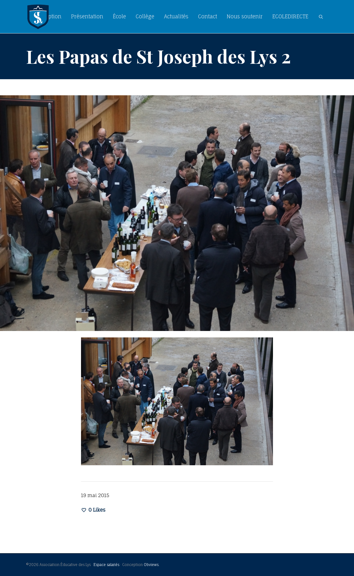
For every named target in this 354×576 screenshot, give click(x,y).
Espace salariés (106, 564)
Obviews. (151, 564)
